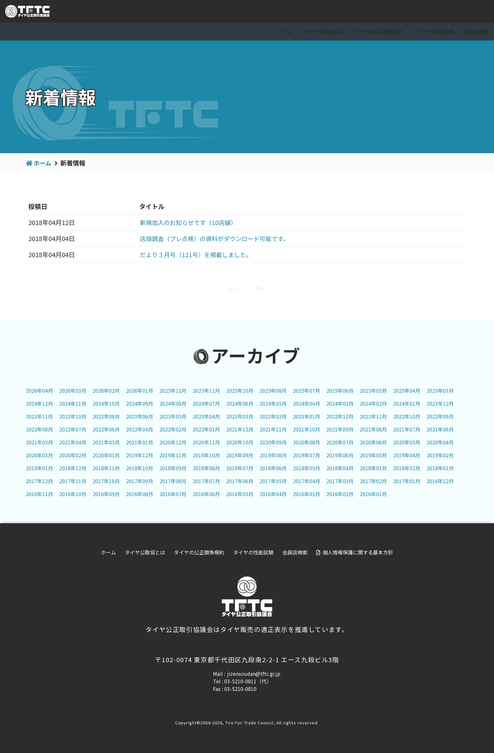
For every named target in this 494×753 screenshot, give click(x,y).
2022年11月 (373, 416)
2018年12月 (72, 468)
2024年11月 (72, 403)
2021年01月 (139, 442)
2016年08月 (139, 494)
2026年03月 (72, 390)
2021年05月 (39, 442)
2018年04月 (339, 468)
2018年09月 (173, 468)
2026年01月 (139, 390)
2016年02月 (339, 494)
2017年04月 (306, 481)
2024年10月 (106, 403)
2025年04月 (406, 390)
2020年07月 (339, 442)
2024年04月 (306, 403)
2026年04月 (39, 390)
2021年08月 (373, 429)
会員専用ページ (466, 11)
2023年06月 (139, 416)
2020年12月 (173, 442)
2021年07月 (406, 429)
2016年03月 (306, 494)
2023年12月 (440, 403)
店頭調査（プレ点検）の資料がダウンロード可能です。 (214, 238)
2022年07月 (72, 429)
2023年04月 (206, 416)
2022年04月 (139, 429)
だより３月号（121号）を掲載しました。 (194, 254)
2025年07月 (306, 390)
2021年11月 (273, 429)
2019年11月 (173, 455)
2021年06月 (440, 429)
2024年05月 (273, 403)
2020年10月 (239, 442)
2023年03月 (239, 416)
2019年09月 (239, 455)
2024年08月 (173, 403)
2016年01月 (373, 494)
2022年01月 (206, 429)
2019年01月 (39, 468)
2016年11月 (39, 494)
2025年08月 (273, 390)
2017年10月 (106, 481)
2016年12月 (440, 481)
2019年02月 (440, 455)
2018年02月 (406, 468)
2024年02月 (373, 403)
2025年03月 (440, 390)
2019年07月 (306, 455)
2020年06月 (373, 442)
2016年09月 (106, 494)
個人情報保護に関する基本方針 (358, 552)
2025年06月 (339, 390)
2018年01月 (440, 468)
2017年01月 (406, 481)
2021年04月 (72, 442)
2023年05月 (173, 416)
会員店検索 (476, 31)
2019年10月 (206, 455)
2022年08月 (39, 429)
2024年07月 (206, 403)
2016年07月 (173, 494)
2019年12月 (139, 455)
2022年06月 (106, 429)
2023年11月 (39, 416)
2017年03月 (339, 481)
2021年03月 (106, 442)
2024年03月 (339, 403)
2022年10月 (406, 416)
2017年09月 (139, 481)
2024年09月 (139, 403)
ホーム (284, 31)
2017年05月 (273, 481)
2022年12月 (339, 416)
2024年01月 (406, 403)
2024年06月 (239, 403)
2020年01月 (106, 455)
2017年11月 (72, 481)
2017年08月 (173, 481)
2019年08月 (273, 455)
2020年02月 (72, 455)
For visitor (419, 11)
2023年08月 (106, 416)
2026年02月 (106, 390)
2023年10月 (72, 416)
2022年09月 (440, 416)
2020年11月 (206, 442)
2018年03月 (373, 468)
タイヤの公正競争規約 (378, 31)
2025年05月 (373, 390)
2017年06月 (239, 481)
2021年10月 (306, 429)
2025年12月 (173, 390)
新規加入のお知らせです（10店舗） (186, 222)
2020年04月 (440, 442)
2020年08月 (306, 442)
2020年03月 (39, 455)
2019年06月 (339, 455)
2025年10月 (239, 390)
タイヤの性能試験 (433, 31)
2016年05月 (239, 494)
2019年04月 (406, 455)
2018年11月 (106, 468)
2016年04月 (273, 494)
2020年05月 (406, 442)
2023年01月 (306, 416)
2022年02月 (173, 429)
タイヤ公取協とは (322, 31)
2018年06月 (273, 468)
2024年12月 (39, 403)
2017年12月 (39, 481)
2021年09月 (339, 429)
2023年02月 (273, 416)
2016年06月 (206, 494)
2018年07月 (239, 468)
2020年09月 (273, 442)
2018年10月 (139, 468)
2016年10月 (72, 494)
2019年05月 (373, 455)
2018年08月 (206, 468)
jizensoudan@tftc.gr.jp (253, 673)
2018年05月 (306, 468)
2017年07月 (206, 481)
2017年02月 (373, 481)
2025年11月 (206, 390)
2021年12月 (239, 429)
